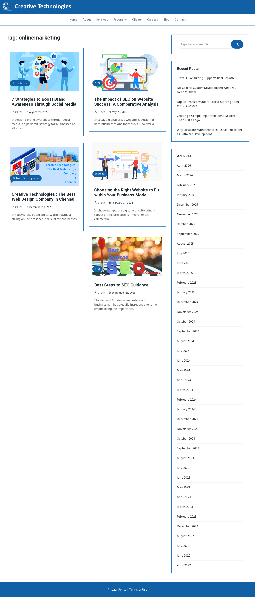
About (87, 19)
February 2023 (186, 516)
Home (73, 19)
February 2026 (186, 185)
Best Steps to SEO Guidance (121, 285)
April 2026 (184, 166)
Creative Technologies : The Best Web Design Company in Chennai (43, 197)
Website (100, 173)
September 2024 (188, 331)
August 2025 (185, 244)
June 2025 (183, 263)
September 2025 (188, 234)
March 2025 (185, 273)
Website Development (26, 178)
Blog (166, 19)
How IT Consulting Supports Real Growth (205, 78)
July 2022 (183, 546)
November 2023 (187, 429)
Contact (180, 19)
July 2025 (183, 253)
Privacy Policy (117, 590)
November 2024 (187, 312)
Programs (120, 19)
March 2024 (185, 390)
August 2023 (185, 458)
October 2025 (186, 224)
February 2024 (186, 399)
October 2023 (186, 438)
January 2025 (186, 292)
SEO (97, 83)
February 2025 (186, 282)
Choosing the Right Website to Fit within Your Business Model (126, 193)
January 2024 (186, 409)
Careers (152, 19)
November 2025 (187, 214)
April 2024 (184, 380)
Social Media (20, 83)
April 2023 (184, 497)
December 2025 (187, 205)
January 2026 (186, 195)
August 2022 (185, 536)
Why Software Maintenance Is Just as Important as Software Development (209, 132)
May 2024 (183, 370)
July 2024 (183, 351)
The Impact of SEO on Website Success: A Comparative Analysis (126, 102)
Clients (137, 19)
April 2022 (184, 565)
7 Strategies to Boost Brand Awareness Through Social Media (44, 102)
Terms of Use (138, 590)
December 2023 (187, 419)
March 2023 (185, 507)
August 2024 (185, 341)
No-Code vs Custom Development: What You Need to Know (206, 90)
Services (102, 19)
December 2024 (187, 302)
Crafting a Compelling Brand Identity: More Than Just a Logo (206, 118)
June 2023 (183, 477)
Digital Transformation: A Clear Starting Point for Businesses (208, 104)
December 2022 (187, 526)
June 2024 (183, 360)
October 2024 (186, 321)
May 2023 (183, 487)
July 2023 (183, 468)
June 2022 (183, 555)
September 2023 (188, 448)
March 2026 (185, 175)
